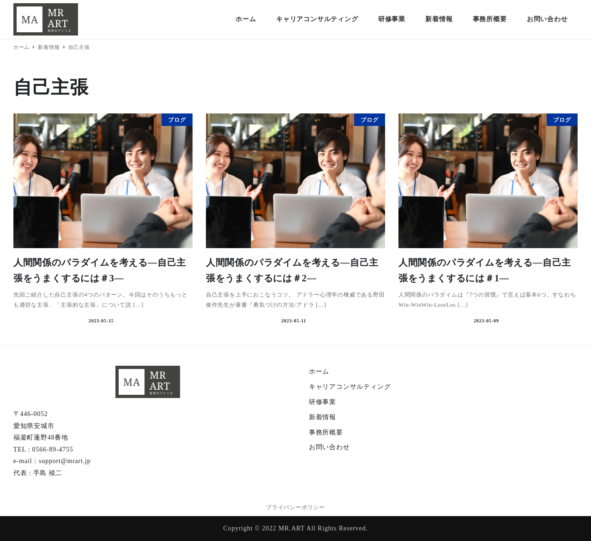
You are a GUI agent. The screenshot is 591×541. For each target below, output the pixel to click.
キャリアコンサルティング (350, 386)
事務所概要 (326, 432)
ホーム (319, 371)
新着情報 (322, 417)
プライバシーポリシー (295, 507)
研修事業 (322, 401)
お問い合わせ (329, 447)
